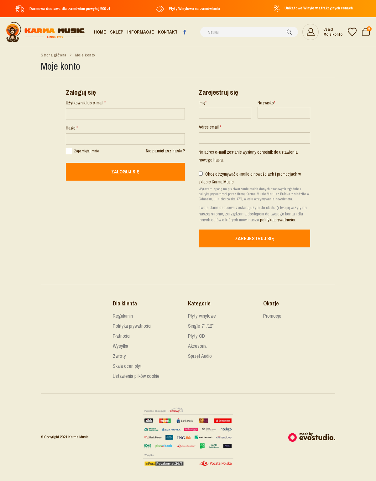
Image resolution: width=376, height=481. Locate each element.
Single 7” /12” (201, 326)
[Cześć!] (322, 32)
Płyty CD (196, 336)
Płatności (121, 336)
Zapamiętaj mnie (86, 151)
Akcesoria (197, 346)
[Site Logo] (45, 32)
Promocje (272, 316)
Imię (202, 103)
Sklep (116, 32)
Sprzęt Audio (200, 356)
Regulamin (123, 316)
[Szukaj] (289, 32)
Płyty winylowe (202, 316)
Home (100, 32)
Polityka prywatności (132, 326)
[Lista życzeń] (352, 32)
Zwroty (119, 356)
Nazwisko (266, 103)
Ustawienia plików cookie (136, 376)
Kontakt (168, 32)
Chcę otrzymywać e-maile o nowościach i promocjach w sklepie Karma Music (250, 178)
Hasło (81, 127)
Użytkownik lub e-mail (95, 102)
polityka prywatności (277, 220)
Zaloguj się (125, 171)
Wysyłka (120, 346)
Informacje (140, 32)
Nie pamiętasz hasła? (165, 151)
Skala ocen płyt (127, 366)
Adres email (219, 126)
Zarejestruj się (254, 238)
